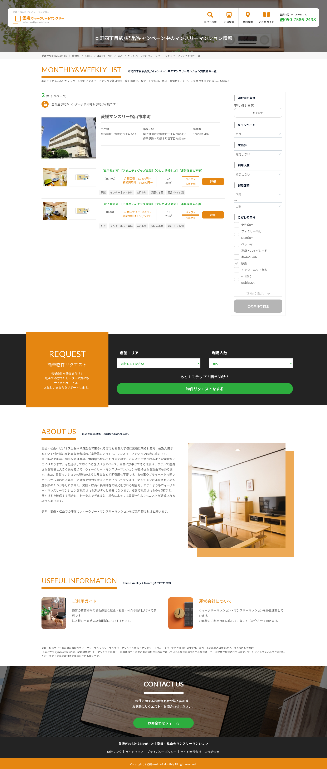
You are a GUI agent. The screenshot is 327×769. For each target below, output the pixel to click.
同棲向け (247, 238)
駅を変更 (258, 113)
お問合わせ (212, 750)
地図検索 (248, 22)
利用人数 (219, 352)
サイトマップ (135, 750)
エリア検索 (210, 22)
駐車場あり (248, 283)
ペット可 (247, 244)
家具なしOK (249, 257)
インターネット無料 (254, 270)
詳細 (213, 181)
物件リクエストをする (205, 388)
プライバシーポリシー (162, 750)
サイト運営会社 (190, 750)
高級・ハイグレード (254, 250)
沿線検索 (229, 22)
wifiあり (246, 276)
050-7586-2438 (300, 19)
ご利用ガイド (266, 22)
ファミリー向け (251, 231)
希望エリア (129, 352)
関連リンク (114, 750)
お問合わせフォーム (163, 722)
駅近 (244, 263)
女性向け (247, 225)
